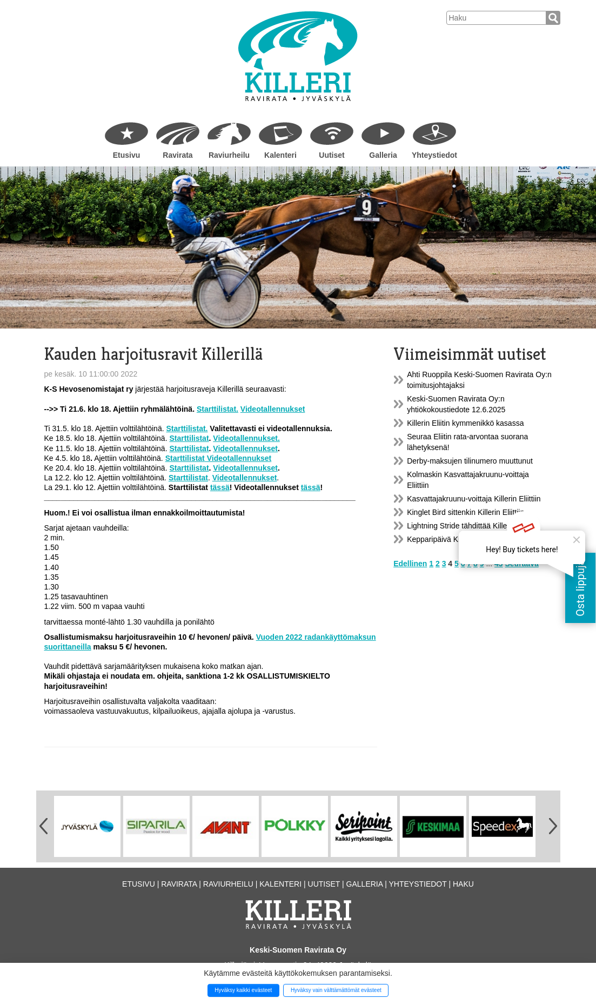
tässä (220, 487)
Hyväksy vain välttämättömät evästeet (336, 990)
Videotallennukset (245, 448)
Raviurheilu (229, 155)
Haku (463, 884)
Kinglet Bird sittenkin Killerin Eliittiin (465, 512)
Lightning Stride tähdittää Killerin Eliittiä (472, 525)
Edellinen (410, 563)
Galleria (383, 155)
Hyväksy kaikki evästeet (243, 990)
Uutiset (331, 155)
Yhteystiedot (434, 155)
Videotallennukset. (246, 438)
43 (498, 563)
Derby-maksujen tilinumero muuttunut (470, 461)
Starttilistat (189, 438)
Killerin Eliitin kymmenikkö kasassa (465, 423)
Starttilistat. (217, 409)
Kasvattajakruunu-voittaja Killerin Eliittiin (473, 498)
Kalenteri (280, 155)
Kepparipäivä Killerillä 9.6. (450, 539)
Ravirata (177, 155)
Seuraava (522, 563)
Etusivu (126, 155)
